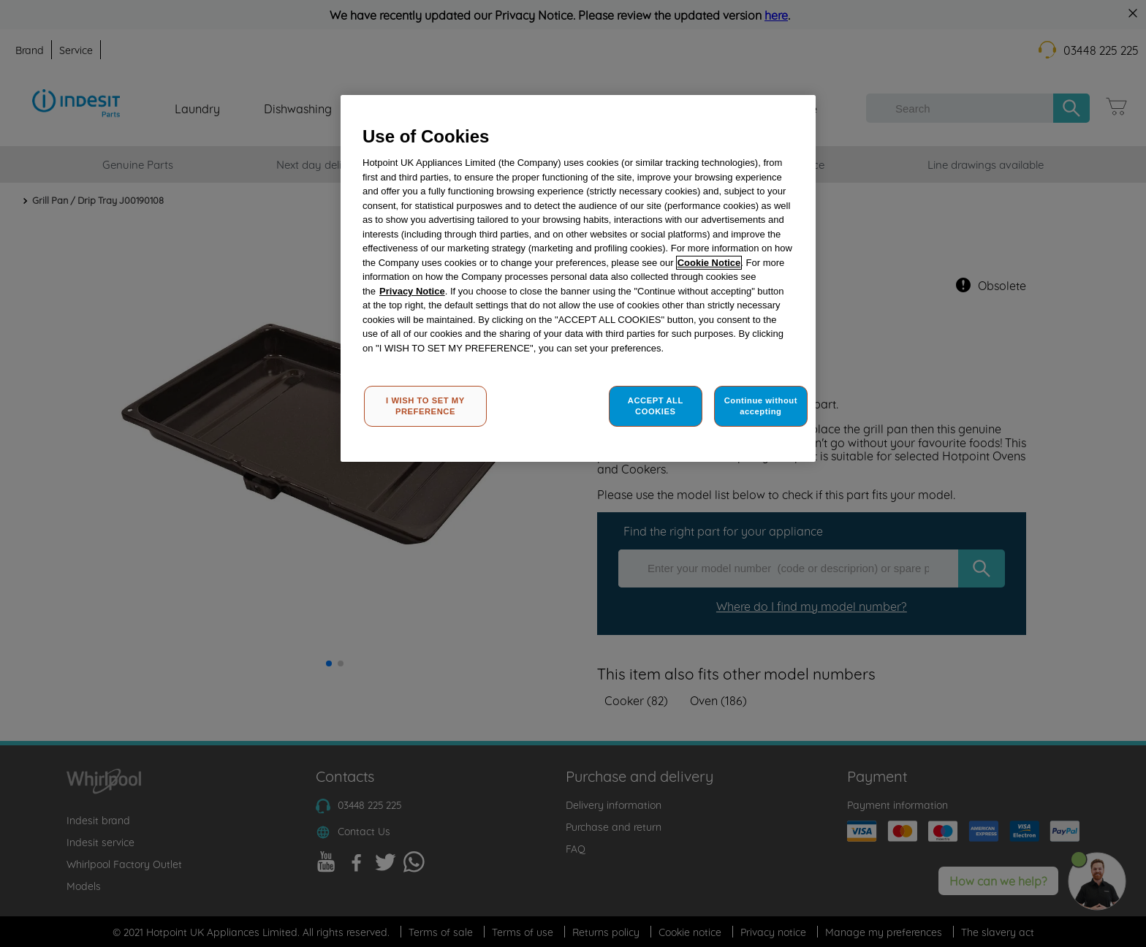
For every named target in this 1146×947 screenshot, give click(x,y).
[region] (578, 279)
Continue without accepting (760, 406)
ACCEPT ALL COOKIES (655, 406)
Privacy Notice (412, 291)
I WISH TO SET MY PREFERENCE (425, 406)
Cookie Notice (709, 262)
